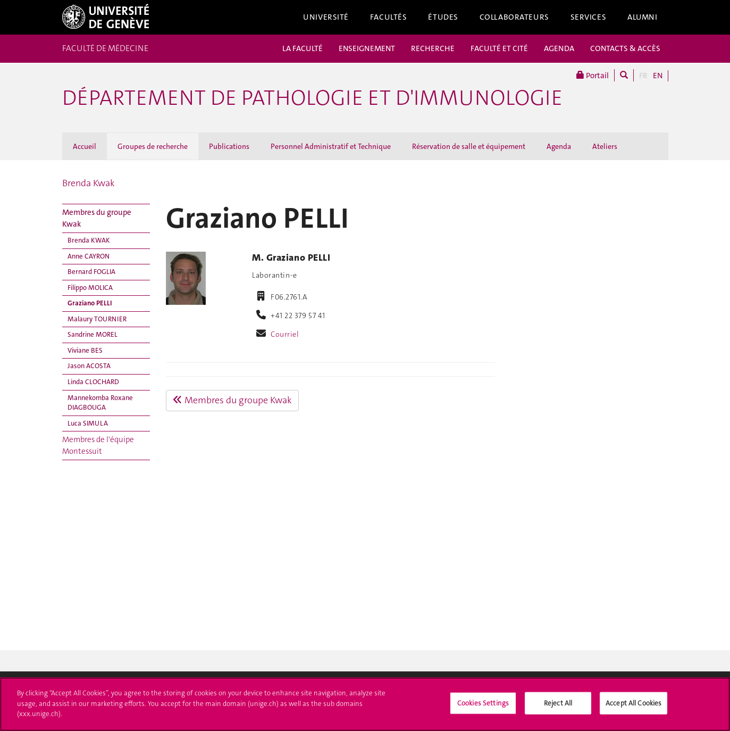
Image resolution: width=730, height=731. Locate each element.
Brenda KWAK (89, 240)
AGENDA (559, 48)
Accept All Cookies (633, 706)
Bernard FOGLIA (91, 271)
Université (326, 17)
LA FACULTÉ (302, 48)
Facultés (388, 17)
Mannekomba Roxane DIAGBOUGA (100, 402)
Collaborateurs (514, 17)
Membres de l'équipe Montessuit (98, 445)
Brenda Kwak (88, 183)
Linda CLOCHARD (93, 381)
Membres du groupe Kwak (96, 218)
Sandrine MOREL (93, 334)
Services (588, 17)
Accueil (84, 146)
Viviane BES (85, 350)
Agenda (559, 146)
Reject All (558, 706)
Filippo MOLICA (90, 287)
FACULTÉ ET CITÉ (499, 48)
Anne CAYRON (89, 256)
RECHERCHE (433, 48)
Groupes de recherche (153, 146)
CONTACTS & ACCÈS (625, 48)
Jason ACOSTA (89, 365)
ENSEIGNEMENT (367, 48)
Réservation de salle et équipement (468, 146)
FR (643, 75)
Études (443, 17)
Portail (592, 75)
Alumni (642, 17)
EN (657, 75)
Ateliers (604, 146)
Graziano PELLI (90, 303)
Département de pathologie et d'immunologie (312, 98)
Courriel (285, 334)
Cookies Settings (483, 706)
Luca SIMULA (88, 423)
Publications (229, 146)
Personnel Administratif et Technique (331, 146)
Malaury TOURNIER (97, 318)
